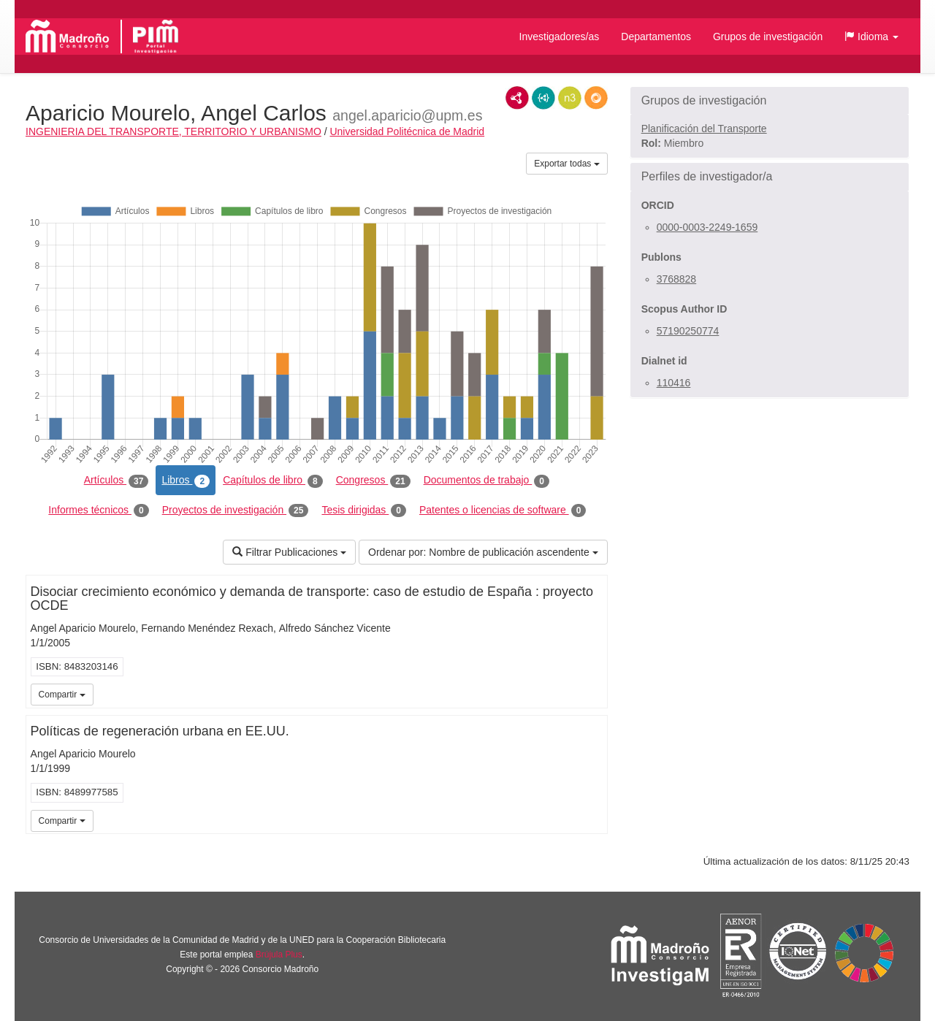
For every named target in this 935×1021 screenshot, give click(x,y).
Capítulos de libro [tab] (273, 480)
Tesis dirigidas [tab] (363, 510)
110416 (674, 383)
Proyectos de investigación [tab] (235, 510)
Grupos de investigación (768, 36)
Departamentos (656, 36)
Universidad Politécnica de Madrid (406, 131)
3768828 (677, 279)
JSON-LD (543, 98)
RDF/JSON (596, 98)
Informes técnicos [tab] (98, 510)
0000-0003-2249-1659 (707, 227)
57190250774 (688, 331)
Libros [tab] (185, 480)
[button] (871, 36)
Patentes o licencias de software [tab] (502, 510)
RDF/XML (517, 98)
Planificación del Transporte (704, 128)
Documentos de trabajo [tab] (486, 480)
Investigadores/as (559, 36)
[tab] (769, 101)
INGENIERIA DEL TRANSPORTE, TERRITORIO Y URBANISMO (173, 131)
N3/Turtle (569, 98)
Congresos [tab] (373, 480)
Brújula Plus (279, 954)
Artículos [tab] (116, 480)
